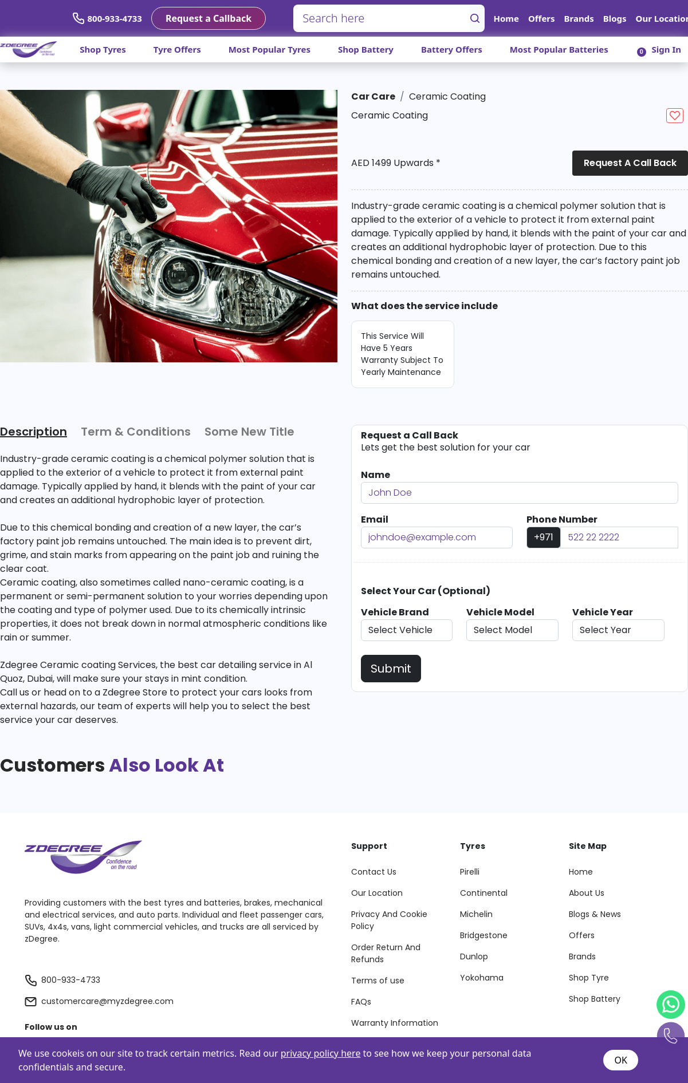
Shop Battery (366, 49)
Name (375, 474)
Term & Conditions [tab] (136, 431)
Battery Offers (451, 49)
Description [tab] (33, 431)
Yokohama (482, 977)
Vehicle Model (500, 612)
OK (620, 1060)
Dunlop (474, 956)
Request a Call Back (630, 162)
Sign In (666, 49)
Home (506, 18)
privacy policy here (321, 1053)
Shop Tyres (103, 49)
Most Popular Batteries (559, 49)
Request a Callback (208, 18)
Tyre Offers (177, 49)
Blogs (615, 18)
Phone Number (561, 519)
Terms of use (377, 980)
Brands (579, 18)
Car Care (373, 96)
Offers (541, 18)
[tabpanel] (164, 589)
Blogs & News (595, 914)
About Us (586, 893)
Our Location (377, 893)
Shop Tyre (589, 977)
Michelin (476, 914)
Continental (484, 893)
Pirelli (469, 872)
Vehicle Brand (395, 612)
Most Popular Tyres (269, 49)
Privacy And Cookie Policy (389, 920)
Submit (391, 669)
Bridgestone (484, 935)
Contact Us (373, 872)
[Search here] (381, 18)
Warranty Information (394, 1023)
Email (374, 519)
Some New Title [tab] (249, 431)
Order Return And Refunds (385, 953)
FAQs (361, 1001)
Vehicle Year (602, 612)
